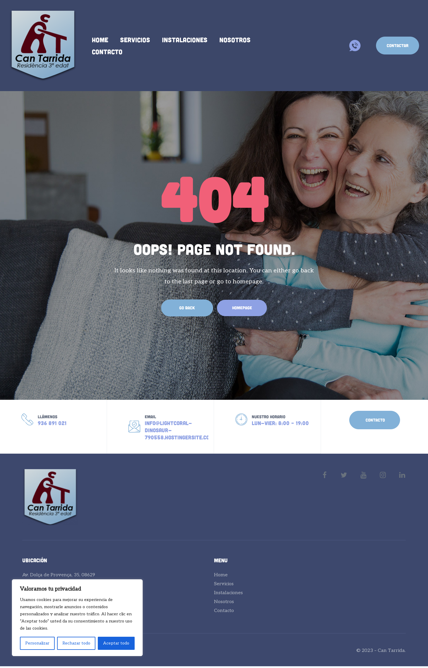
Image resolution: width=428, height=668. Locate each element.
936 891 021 (52, 424)
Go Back (184, 307)
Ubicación (34, 562)
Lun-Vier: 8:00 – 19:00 (280, 424)
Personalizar (37, 643)
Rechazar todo (76, 643)
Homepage (242, 307)
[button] (397, 45)
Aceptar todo (116, 643)
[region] (77, 617)
